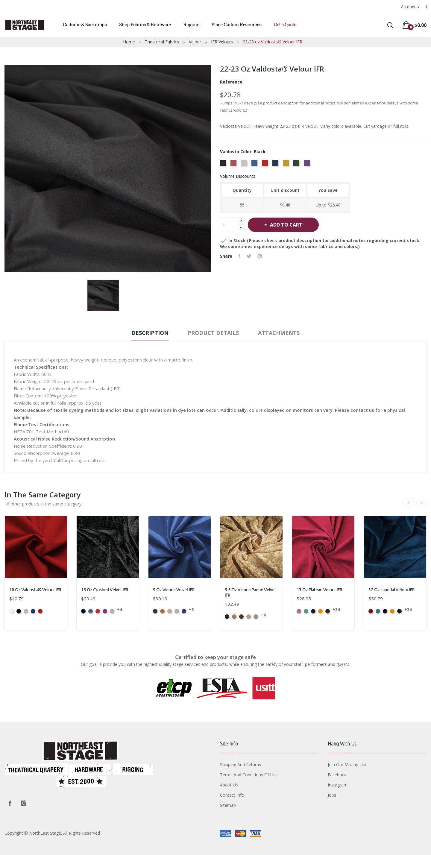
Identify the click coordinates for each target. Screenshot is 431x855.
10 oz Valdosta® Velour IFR (35, 589)
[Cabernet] (234, 165)
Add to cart (285, 224)
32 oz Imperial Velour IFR (391, 589)
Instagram (23, 803)
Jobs (332, 795)
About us (229, 785)
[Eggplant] (307, 165)
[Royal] (255, 165)
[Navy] (276, 165)
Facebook (9, 803)
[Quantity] (229, 225)
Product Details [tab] (213, 332)
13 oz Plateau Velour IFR (319, 589)
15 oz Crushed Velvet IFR (104, 589)
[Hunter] (297, 165)
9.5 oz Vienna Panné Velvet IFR (250, 592)
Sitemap (228, 805)
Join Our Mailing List (347, 764)
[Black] (223, 165)
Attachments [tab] (279, 332)
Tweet (248, 256)
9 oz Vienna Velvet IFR (174, 589)
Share (239, 256)
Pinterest (259, 256)
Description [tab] (150, 332)
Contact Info (232, 795)
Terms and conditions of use (249, 774)
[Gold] (286, 165)
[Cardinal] (265, 165)
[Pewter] (244, 165)
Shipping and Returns (240, 764)
